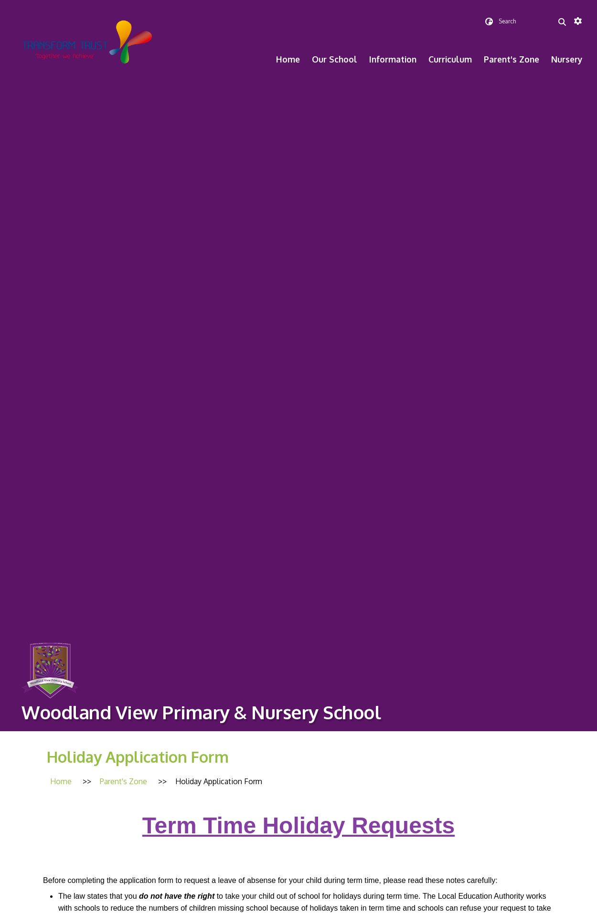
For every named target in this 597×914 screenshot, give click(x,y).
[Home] (61, 781)
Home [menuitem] (288, 59)
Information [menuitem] (392, 59)
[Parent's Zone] (123, 781)
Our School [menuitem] (334, 59)
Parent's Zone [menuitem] (511, 59)
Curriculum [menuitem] (450, 59)
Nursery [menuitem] (567, 59)
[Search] (562, 21)
